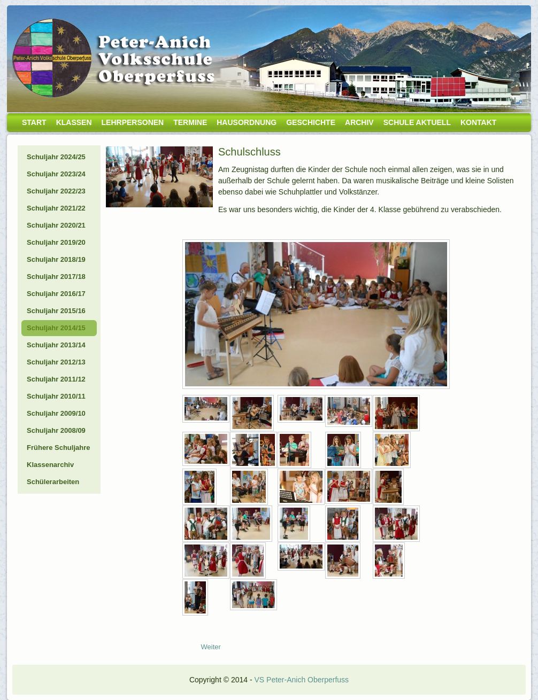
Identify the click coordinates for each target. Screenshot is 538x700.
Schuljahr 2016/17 (56, 294)
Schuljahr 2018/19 (56, 259)
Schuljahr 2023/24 (56, 174)
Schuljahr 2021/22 (56, 208)
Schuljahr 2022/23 (56, 191)
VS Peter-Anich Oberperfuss (301, 679)
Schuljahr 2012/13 (56, 362)
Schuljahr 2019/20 (56, 242)
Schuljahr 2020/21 (56, 225)
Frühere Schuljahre (58, 448)
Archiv (359, 122)
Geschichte (310, 122)
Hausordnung (246, 122)
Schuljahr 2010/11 (56, 396)
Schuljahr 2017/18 (56, 277)
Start (34, 122)
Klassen (74, 122)
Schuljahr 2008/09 (56, 430)
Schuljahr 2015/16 (56, 311)
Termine (190, 122)
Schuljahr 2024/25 (56, 157)
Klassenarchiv (50, 465)
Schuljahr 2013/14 (56, 345)
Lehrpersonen (133, 122)
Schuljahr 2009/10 (56, 413)
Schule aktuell (417, 122)
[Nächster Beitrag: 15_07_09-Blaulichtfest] (211, 647)
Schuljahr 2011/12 (56, 379)
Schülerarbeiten (53, 482)
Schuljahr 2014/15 (56, 328)
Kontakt (478, 122)
